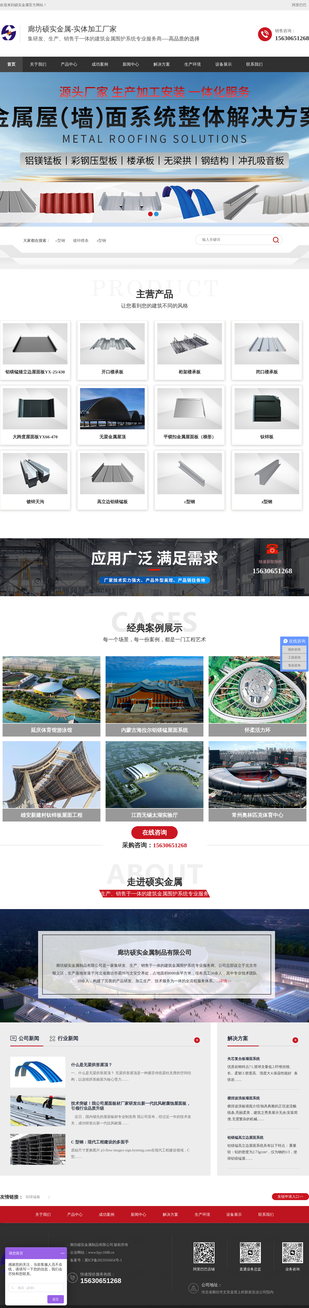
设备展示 (223, 64)
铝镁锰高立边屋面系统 (245, 1138)
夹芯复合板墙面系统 (243, 1059)
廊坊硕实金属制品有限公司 (154, 952)
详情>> (225, 981)
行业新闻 (63, 1038)
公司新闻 (24, 1038)
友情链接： (11, 1197)
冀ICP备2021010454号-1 (103, 1260)
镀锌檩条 (81, 240)
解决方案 (161, 64)
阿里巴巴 (299, 5)
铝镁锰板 (33, 1197)
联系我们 (254, 64)
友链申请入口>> (290, 1197)
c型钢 (60, 240)
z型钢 (101, 240)
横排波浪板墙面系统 (243, 1098)
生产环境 (192, 64)
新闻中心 (131, 64)
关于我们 (38, 64)
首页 (11, 64)
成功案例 (100, 64)
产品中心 (69, 64)
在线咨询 (154, 832)
